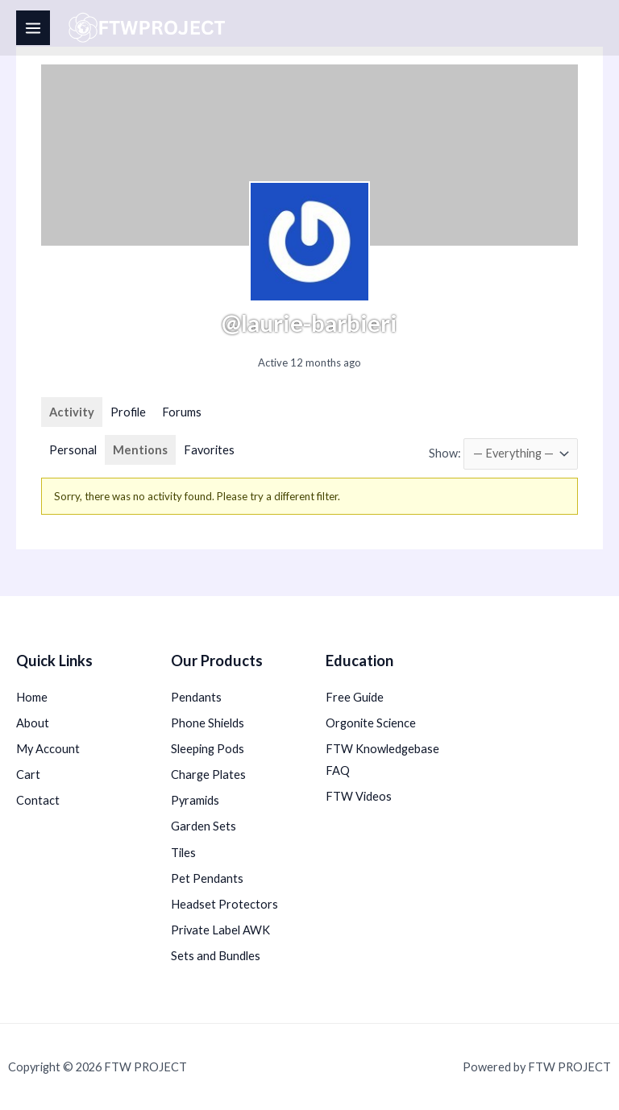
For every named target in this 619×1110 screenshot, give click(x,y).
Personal (73, 450)
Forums (181, 412)
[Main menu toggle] (33, 27)
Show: (445, 453)
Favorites (209, 450)
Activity (71, 412)
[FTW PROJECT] (149, 28)
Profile (128, 412)
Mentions (140, 450)
